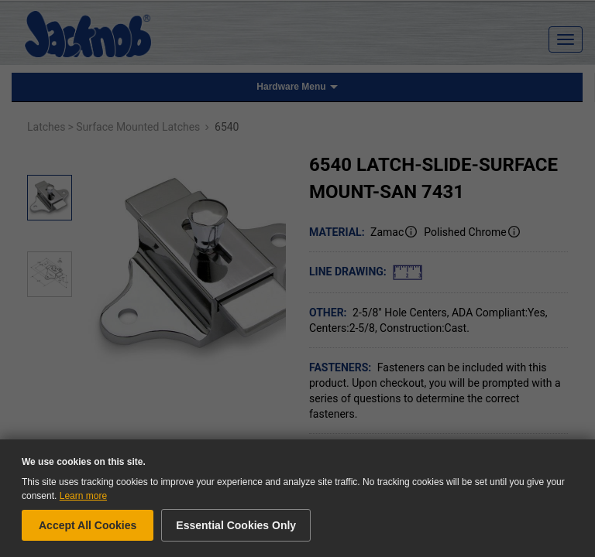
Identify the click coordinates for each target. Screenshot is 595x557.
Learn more (83, 495)
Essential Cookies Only (236, 525)
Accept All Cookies (87, 525)
